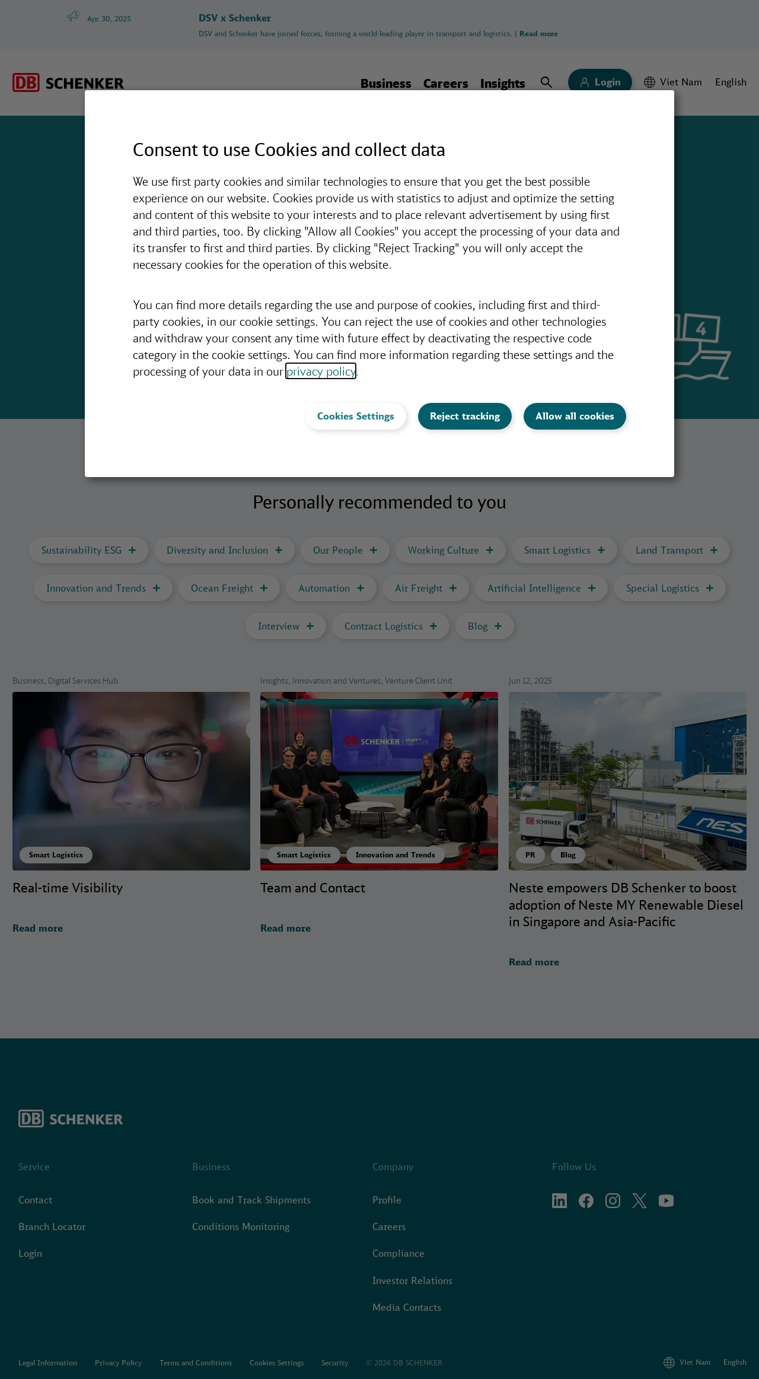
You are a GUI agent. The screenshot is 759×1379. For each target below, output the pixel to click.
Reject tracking (465, 416)
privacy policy (320, 371)
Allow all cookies (574, 416)
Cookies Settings (355, 416)
